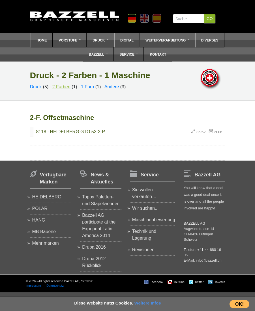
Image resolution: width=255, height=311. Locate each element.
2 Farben (61, 86)
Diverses (209, 40)
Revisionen (143, 249)
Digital (127, 40)
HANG (38, 220)
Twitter (198, 282)
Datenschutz (55, 285)
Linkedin (219, 282)
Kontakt (158, 54)
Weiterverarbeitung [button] (166, 40)
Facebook (156, 282)
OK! (239, 303)
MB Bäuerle (44, 231)
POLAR (40, 208)
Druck (36, 86)
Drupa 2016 (94, 247)
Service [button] (128, 54)
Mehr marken (45, 243)
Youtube (179, 282)
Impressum (33, 285)
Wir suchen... (145, 208)
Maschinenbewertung (153, 219)
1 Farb (87, 86)
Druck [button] (99, 40)
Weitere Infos (147, 303)
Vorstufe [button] (68, 40)
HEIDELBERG (46, 196)
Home (42, 40)
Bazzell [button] (97, 54)
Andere (111, 86)
